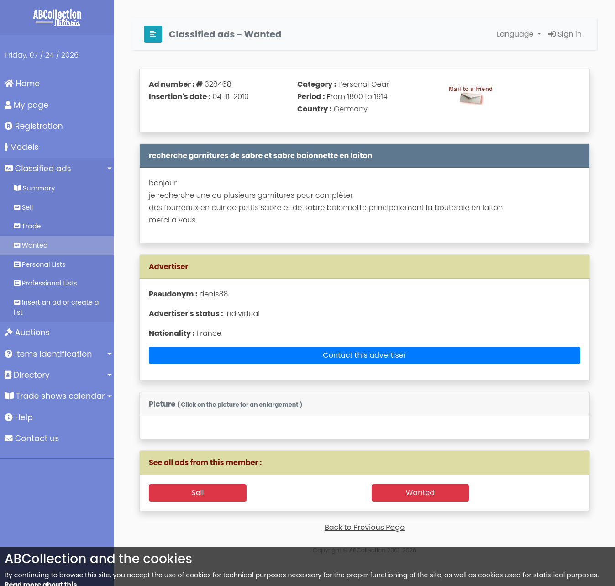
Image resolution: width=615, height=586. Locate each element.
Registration (34, 126)
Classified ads (38, 168)
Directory (27, 375)
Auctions (27, 332)
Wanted (31, 245)
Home (22, 83)
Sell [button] (197, 492)
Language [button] (516, 34)
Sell (23, 207)
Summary (34, 188)
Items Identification (48, 353)
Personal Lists (40, 264)
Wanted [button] (420, 492)
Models (21, 147)
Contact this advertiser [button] (364, 355)
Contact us (32, 438)
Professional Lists (45, 283)
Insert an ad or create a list (56, 307)
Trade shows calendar (55, 396)
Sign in (565, 34)
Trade (27, 226)
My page (26, 105)
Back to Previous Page (365, 527)
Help (19, 417)
